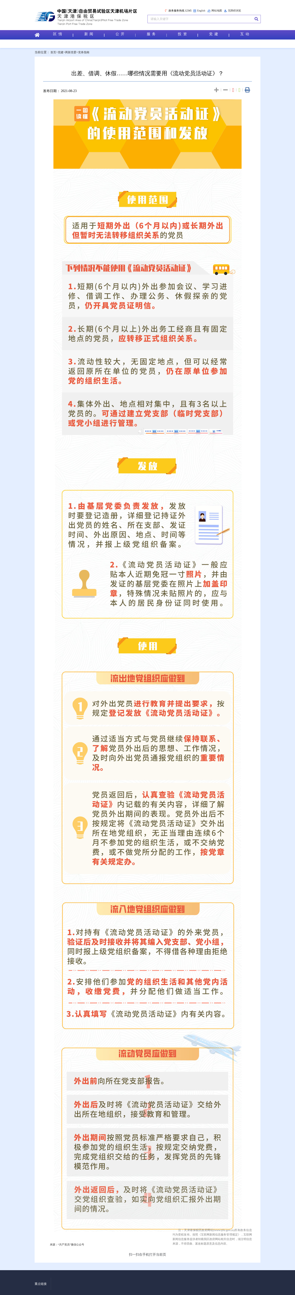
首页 (53, 52)
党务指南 (86, 52)
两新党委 (72, 52)
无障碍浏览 (232, 10)
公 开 (125, 34)
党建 (61, 52)
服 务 (156, 34)
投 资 (187, 34)
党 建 (218, 34)
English (199, 10)
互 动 (244, 34)
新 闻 (94, 34)
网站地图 (215, 10)
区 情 (62, 34)
